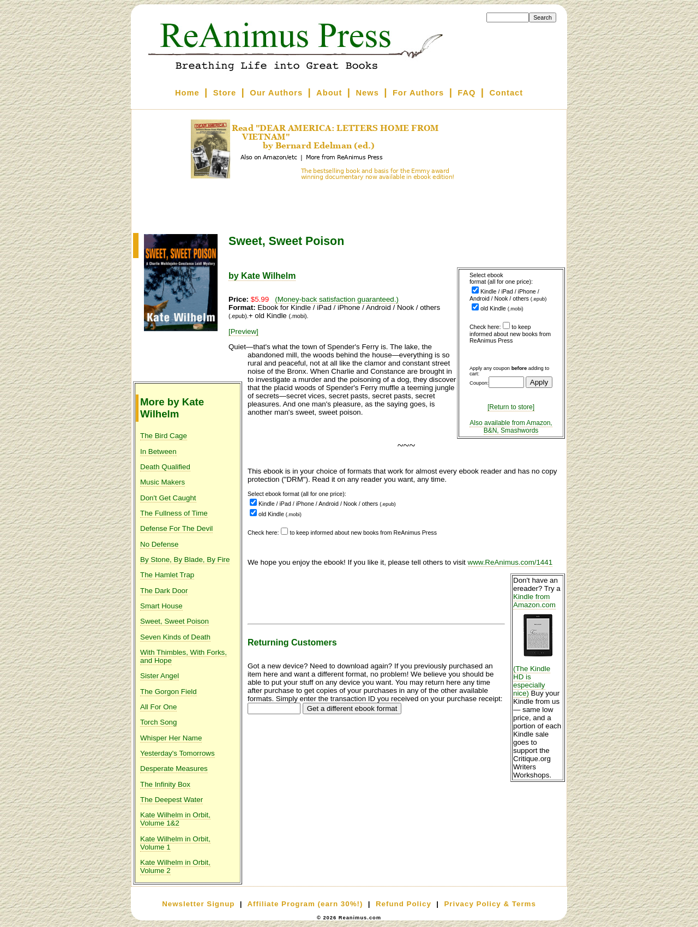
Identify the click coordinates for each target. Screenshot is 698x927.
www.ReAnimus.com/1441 (510, 562)
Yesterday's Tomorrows (177, 753)
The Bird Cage (163, 436)
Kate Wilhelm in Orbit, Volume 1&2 (175, 819)
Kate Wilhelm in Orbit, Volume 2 (175, 866)
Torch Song (158, 722)
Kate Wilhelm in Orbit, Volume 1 (175, 843)
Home (187, 92)
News (367, 92)
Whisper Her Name (171, 738)
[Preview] (243, 331)
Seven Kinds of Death (175, 637)
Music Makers (162, 482)
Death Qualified (165, 467)
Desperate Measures (174, 768)
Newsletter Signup (198, 904)
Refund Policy (403, 904)
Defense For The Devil (176, 528)
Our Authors (276, 92)
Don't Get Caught (168, 498)
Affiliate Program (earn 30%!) (305, 904)
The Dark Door (164, 591)
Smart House (161, 606)
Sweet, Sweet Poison (174, 621)
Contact (507, 92)
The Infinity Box (165, 784)
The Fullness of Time (174, 513)
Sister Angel (159, 676)
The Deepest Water (171, 800)
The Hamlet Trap (167, 575)
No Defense (159, 544)
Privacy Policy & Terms (489, 904)
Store (224, 92)
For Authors (418, 92)
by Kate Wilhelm (262, 275)
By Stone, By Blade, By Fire (185, 559)
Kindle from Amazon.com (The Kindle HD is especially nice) (537, 645)
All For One (158, 707)
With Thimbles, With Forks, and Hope (183, 656)
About (329, 92)
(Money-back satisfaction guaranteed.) (337, 299)
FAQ (467, 92)
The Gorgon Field (168, 691)
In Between (158, 451)
